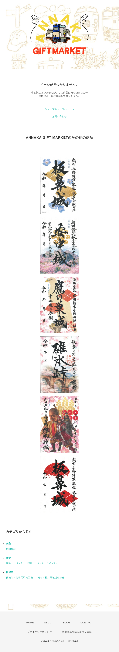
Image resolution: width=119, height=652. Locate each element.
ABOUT (48, 622)
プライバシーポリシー (39, 631)
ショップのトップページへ (59, 109)
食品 (8, 543)
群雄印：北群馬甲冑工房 (19, 577)
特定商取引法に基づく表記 (77, 631)
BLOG (66, 622)
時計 (30, 563)
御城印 (9, 572)
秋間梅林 (11, 548)
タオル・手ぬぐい (47, 563)
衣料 (8, 563)
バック (19, 563)
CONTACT (86, 622)
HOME (30, 622)
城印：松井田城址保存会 (51, 577)
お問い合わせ (59, 116)
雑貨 (8, 558)
